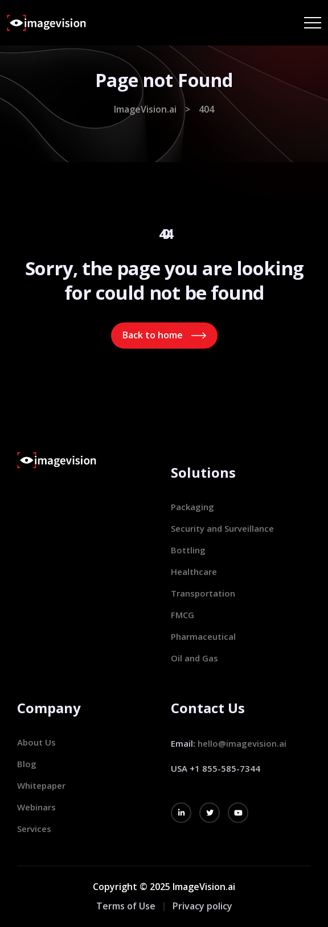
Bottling (188, 550)
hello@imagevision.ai (242, 743)
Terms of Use (125, 906)
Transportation (203, 593)
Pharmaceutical (203, 636)
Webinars (36, 807)
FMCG (182, 614)
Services (34, 828)
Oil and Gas (194, 658)
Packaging (192, 506)
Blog (26, 763)
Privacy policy (202, 906)
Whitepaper (41, 785)
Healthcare (194, 571)
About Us (36, 742)
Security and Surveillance (222, 528)
